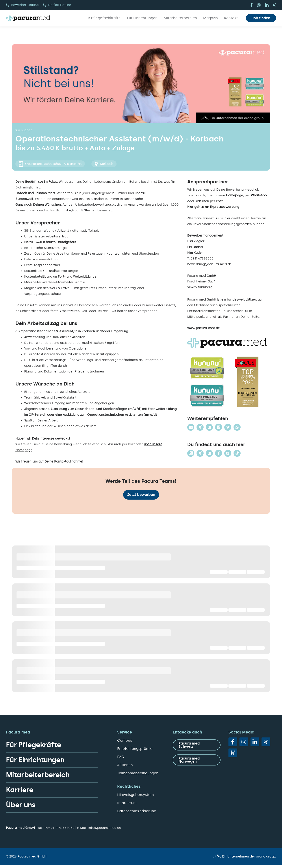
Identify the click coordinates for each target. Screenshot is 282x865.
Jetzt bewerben (141, 495)
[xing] (274, 5)
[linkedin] (267, 5)
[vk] (232, 752)
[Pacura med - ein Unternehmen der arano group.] (210, 856)
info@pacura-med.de (104, 828)
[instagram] (259, 5)
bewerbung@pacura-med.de (209, 264)
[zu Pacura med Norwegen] (196, 759)
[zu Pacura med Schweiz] (196, 744)
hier (227, 218)
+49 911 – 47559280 (59, 828)
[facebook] (251, 5)
